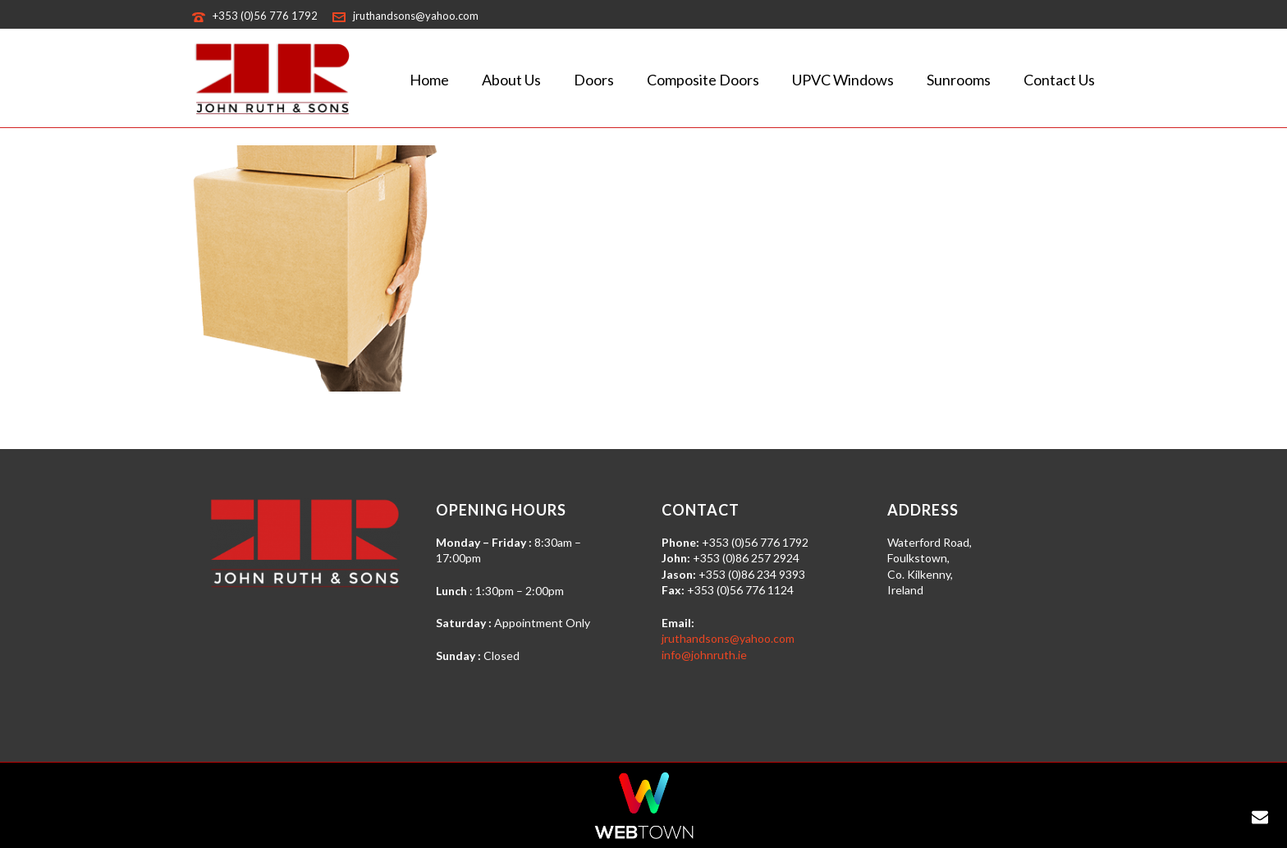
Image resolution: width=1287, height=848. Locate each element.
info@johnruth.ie (704, 655)
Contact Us (1059, 80)
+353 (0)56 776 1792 (265, 15)
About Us (511, 80)
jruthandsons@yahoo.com (416, 15)
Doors (594, 80)
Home (429, 80)
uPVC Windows (843, 80)
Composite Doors (703, 80)
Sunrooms (959, 80)
